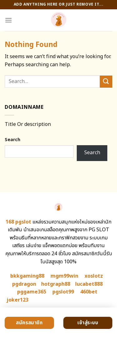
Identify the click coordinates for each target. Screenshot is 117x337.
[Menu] (8, 20)
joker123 (17, 300)
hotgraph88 (55, 284)
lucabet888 (89, 284)
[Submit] (106, 82)
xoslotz (94, 276)
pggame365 (31, 292)
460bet (88, 292)
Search (12, 139)
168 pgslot (18, 222)
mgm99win (64, 276)
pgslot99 (63, 292)
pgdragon (24, 284)
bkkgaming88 (27, 276)
